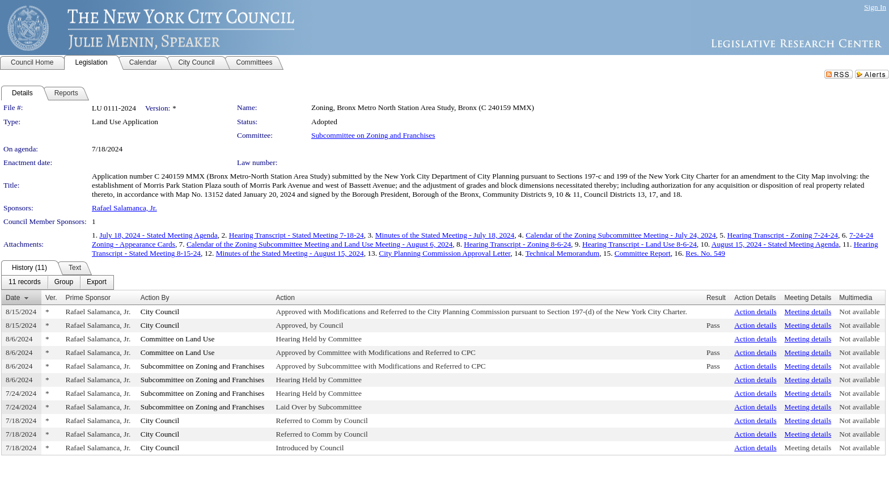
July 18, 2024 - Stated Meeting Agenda (158, 235)
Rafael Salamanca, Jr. (124, 208)
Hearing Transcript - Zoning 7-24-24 (782, 235)
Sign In (875, 7)
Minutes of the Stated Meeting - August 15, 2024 (290, 253)
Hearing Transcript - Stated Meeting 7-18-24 (296, 235)
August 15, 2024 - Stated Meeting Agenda (775, 244)
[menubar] (57, 282)
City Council (160, 311)
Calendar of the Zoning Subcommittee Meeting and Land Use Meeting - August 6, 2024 (319, 244)
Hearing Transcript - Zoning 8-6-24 (517, 244)
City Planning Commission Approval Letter (444, 253)
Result (716, 298)
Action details (755, 311)
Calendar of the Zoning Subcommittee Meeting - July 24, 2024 (621, 235)
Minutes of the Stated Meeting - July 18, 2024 (444, 235)
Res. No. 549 (705, 253)
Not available (859, 311)
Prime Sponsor (88, 298)
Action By (155, 298)
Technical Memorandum (562, 253)
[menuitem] (25, 282)
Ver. (51, 298)
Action (285, 298)
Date (13, 298)
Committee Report (643, 253)
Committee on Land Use (178, 339)
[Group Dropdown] (64, 282)
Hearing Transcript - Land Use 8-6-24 (639, 244)
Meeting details (808, 311)
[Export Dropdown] (96, 282)
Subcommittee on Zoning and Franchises (373, 135)
